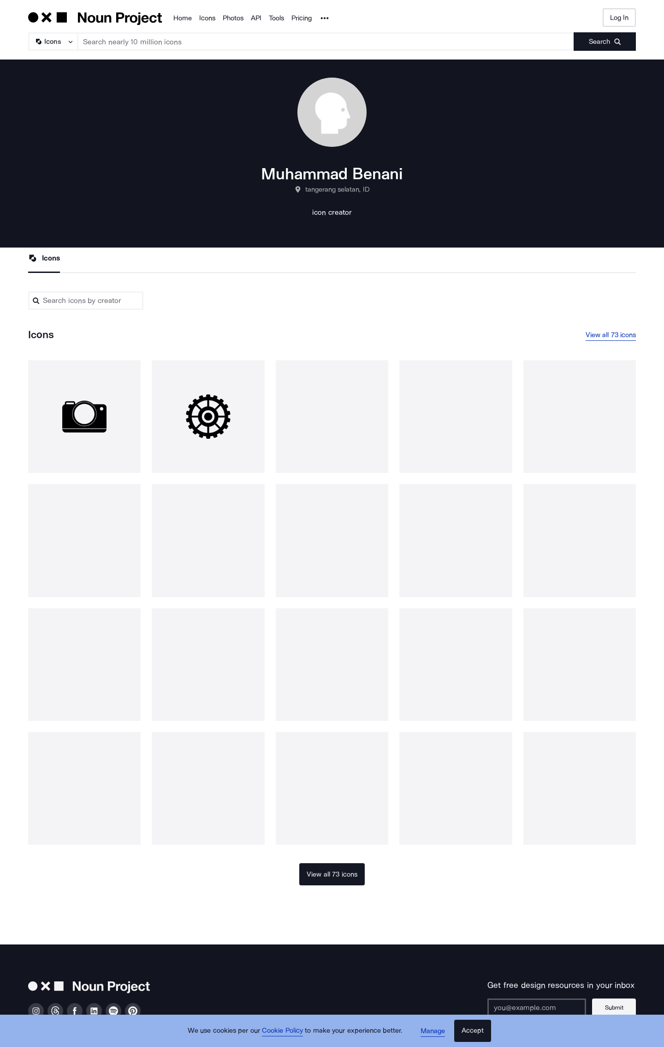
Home (182, 18)
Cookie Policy (282, 1031)
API (256, 18)
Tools (276, 18)
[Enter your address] (536, 1008)
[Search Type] (52, 41)
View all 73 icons (611, 335)
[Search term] (326, 41)
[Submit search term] (605, 41)
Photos (233, 18)
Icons (207, 18)
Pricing (301, 18)
